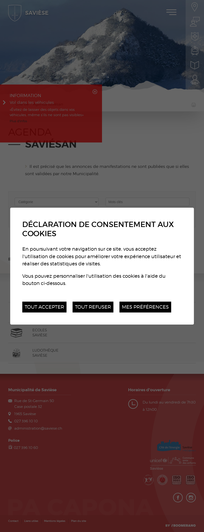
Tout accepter (44, 307)
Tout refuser (93, 307)
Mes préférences (145, 307)
